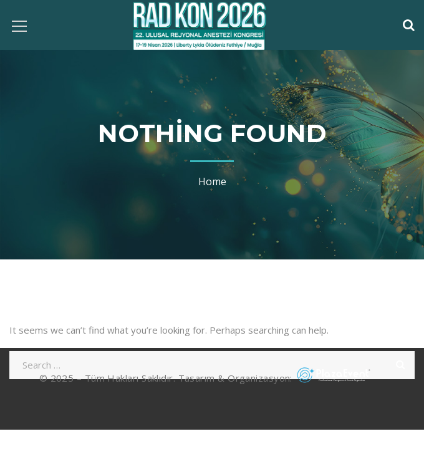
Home (212, 181)
